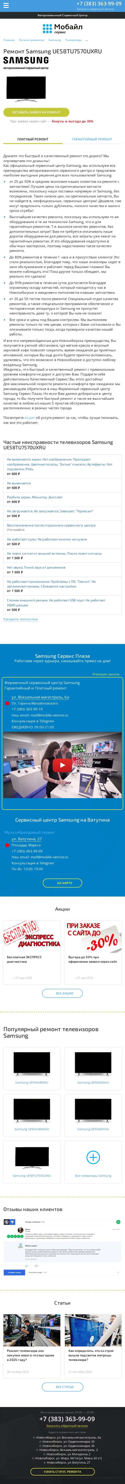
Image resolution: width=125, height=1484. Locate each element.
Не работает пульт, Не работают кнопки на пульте (47, 539)
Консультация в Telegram (33, 721)
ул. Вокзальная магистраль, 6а (40, 697)
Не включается (19, 483)
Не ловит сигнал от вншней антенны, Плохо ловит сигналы (54, 553)
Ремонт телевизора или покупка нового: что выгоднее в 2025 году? (31, 1355)
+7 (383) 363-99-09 (99, 3)
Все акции (61, 993)
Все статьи (61, 1387)
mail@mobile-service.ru (49, 715)
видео (30, 417)
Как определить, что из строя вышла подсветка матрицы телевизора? (91, 1355)
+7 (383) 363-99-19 (27, 709)
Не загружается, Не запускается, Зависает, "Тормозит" (50, 511)
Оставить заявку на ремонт (36, 112)
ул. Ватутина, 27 (27, 838)
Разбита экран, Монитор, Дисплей (34, 497)
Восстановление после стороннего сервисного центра (51, 525)
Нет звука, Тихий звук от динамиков (36, 567)
